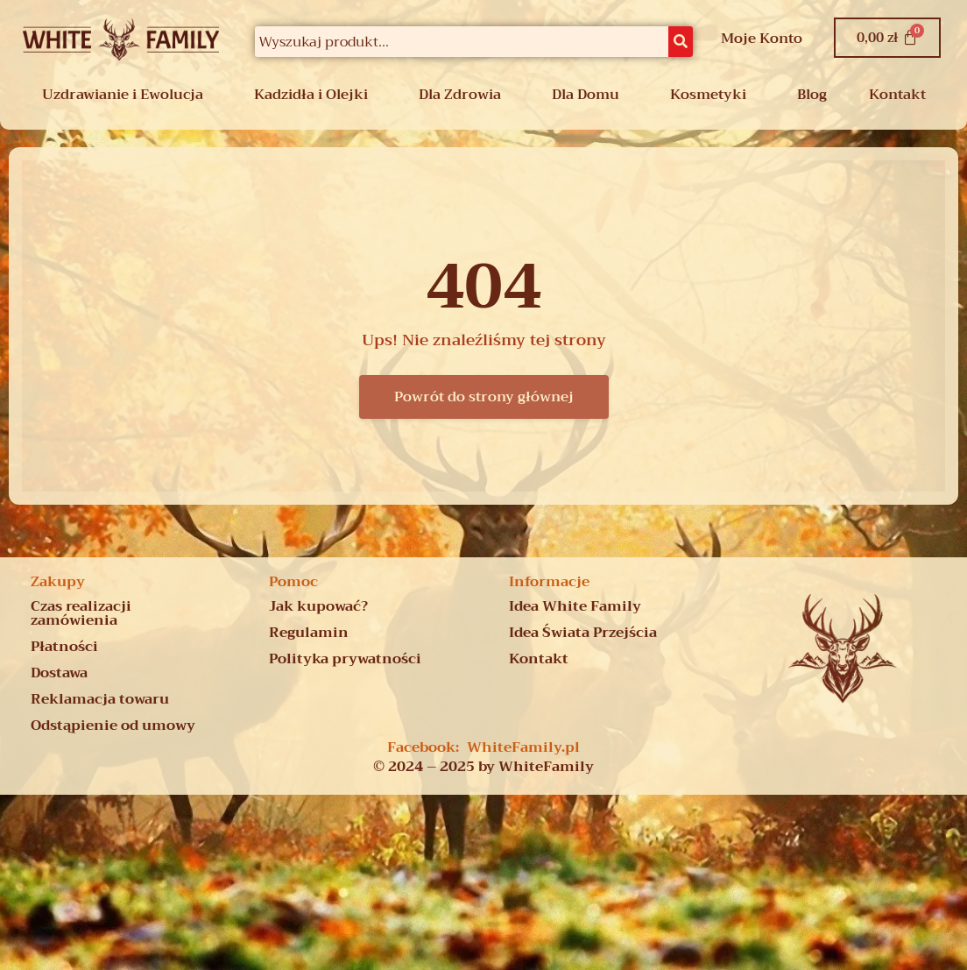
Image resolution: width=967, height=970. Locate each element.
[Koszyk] (887, 38)
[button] (127, 94)
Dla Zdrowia (460, 94)
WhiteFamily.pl (523, 747)
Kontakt (897, 94)
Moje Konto (761, 38)
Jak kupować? (318, 606)
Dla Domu (585, 94)
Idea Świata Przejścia (583, 632)
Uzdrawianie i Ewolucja (122, 94)
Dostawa (59, 673)
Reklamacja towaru (100, 699)
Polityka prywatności (345, 659)
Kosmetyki (708, 94)
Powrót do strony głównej (484, 397)
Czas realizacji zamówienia (81, 613)
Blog (812, 94)
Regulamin (309, 632)
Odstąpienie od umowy (113, 725)
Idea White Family (575, 606)
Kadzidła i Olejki (311, 94)
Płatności (64, 646)
